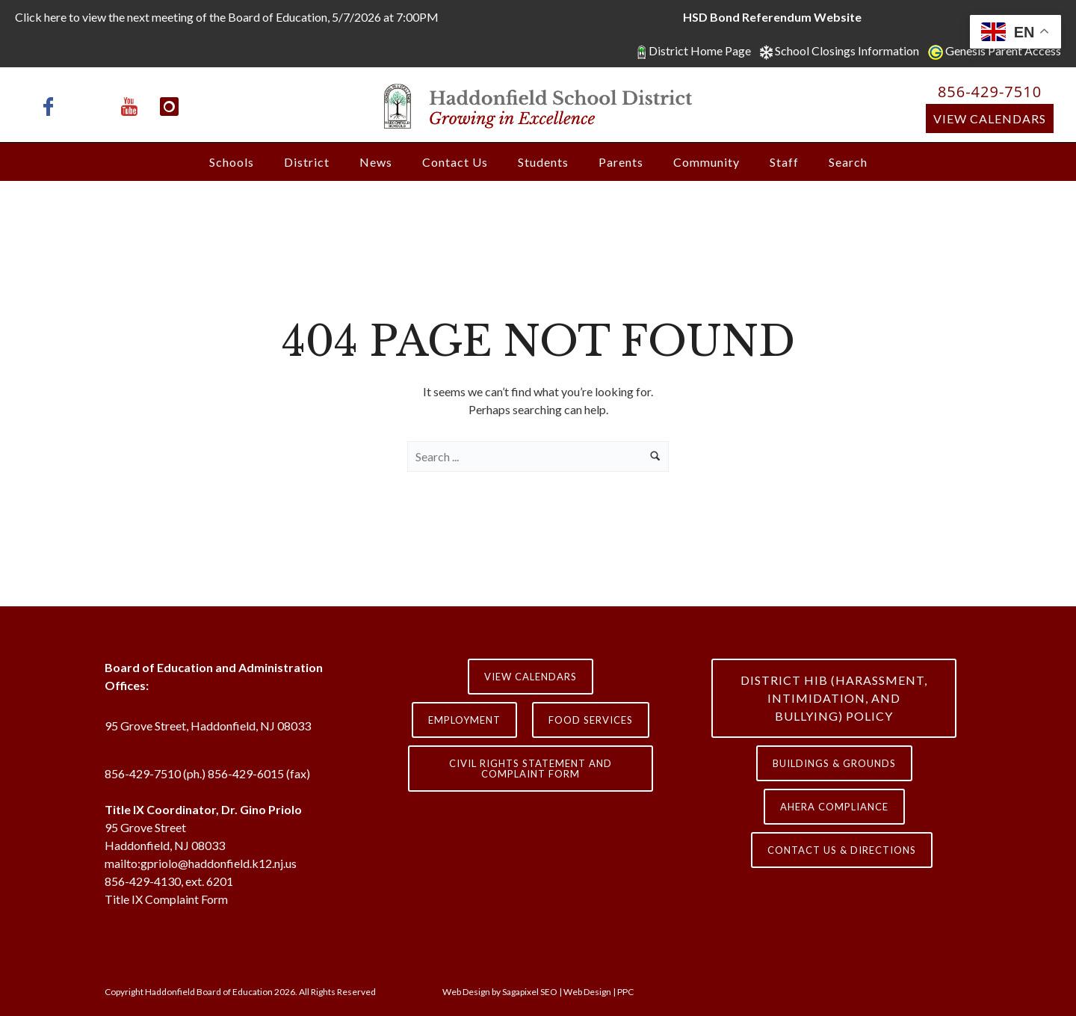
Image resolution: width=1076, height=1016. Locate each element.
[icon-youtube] (133, 106)
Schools (231, 162)
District (307, 162)
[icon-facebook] (52, 106)
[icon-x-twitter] (92, 106)
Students (543, 162)
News (375, 162)
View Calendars (989, 118)
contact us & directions (841, 850)
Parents (621, 162)
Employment (464, 720)
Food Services (590, 720)
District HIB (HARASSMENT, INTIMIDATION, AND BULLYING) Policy (833, 698)
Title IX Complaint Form (166, 899)
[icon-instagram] (170, 106)
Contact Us (455, 162)
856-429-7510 (990, 91)
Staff (784, 162)
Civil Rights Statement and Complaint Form (530, 768)
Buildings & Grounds (834, 763)
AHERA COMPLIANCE (834, 807)
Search (848, 162)
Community (706, 162)
